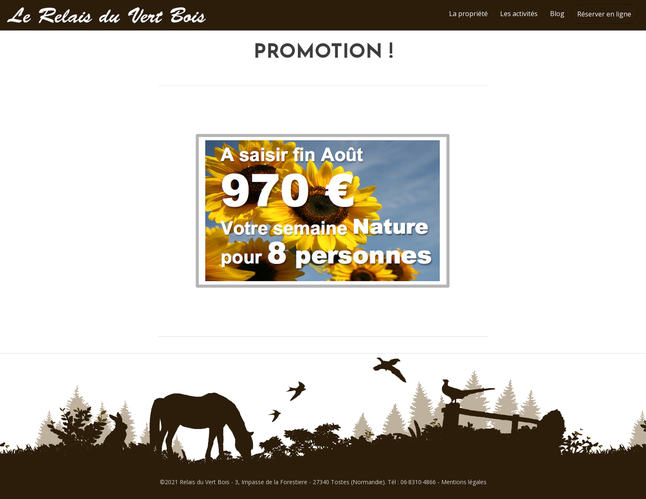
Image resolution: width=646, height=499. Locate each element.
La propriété (468, 13)
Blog (557, 13)
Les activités (519, 13)
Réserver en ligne (604, 14)
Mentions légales (464, 482)
